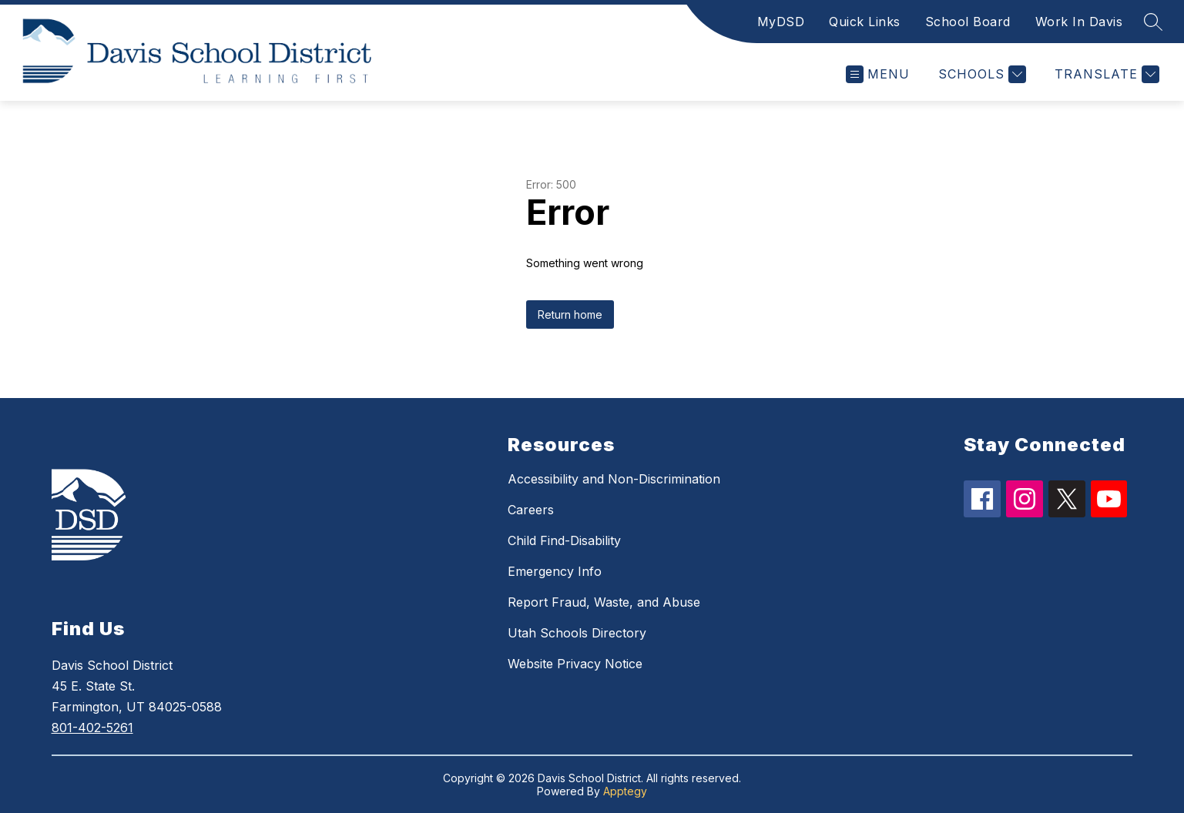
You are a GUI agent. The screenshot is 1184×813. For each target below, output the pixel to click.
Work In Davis (1079, 21)
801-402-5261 (92, 727)
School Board (968, 21)
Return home (570, 314)
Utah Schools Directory (577, 633)
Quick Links (865, 21)
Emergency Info (555, 571)
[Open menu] (878, 74)
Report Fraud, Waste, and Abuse (604, 602)
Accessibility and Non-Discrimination (614, 479)
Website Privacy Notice (575, 663)
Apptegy (625, 791)
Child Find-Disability (564, 540)
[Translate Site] (1105, 74)
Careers (531, 509)
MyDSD (781, 21)
